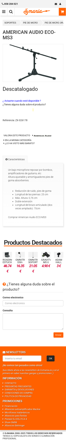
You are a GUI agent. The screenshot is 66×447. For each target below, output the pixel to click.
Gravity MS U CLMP (46, 262)
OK (50, 358)
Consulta (8, 310)
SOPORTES (10, 23)
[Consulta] (33, 321)
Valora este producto (17, 135)
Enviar (58, 335)
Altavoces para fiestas (16, 415)
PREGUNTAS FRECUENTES (18, 386)
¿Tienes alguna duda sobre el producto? (24, 104)
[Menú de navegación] (3, 11)
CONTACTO (10, 383)
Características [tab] (15, 159)
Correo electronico (13, 297)
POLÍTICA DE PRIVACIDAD (18, 396)
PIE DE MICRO (30, 23)
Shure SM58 (11, 422)
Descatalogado (20, 89)
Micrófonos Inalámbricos (17, 412)
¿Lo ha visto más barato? (20, 143)
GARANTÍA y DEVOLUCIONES (19, 389)
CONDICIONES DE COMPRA (19, 393)
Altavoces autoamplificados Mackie (22, 409)
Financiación (11, 406)
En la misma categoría (17, 140)
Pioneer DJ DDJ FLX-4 (16, 419)
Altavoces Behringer (15, 425)
